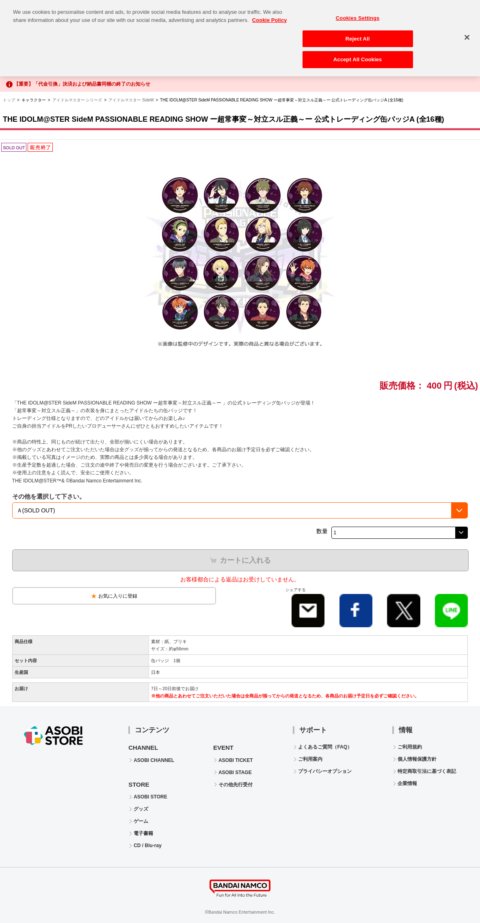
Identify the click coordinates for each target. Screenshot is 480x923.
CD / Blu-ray (148, 845)
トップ (9, 100)
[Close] (467, 32)
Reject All (358, 34)
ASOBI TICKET (235, 760)
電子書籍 (143, 833)
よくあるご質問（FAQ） (325, 747)
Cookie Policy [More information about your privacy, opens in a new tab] (269, 15)
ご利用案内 (310, 759)
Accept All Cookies (357, 55)
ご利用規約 (410, 747)
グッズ (141, 809)
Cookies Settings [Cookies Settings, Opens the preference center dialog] (358, 13)
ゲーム (141, 821)
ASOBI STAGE (235, 772)
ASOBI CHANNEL (154, 760)
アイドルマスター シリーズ (77, 100)
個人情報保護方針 (417, 759)
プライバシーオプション (325, 771)
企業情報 (407, 783)
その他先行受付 (235, 784)
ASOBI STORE (150, 797)
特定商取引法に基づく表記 (427, 771)
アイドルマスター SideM (131, 100)
